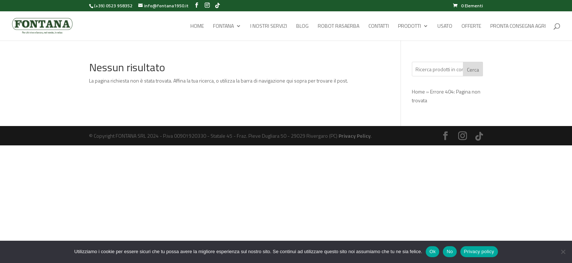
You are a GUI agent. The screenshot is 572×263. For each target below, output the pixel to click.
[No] (563, 251)
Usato (444, 26)
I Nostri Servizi (268, 26)
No (450, 251)
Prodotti (409, 26)
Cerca (473, 69)
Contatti (378, 26)
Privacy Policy (355, 136)
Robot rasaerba (338, 26)
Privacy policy (479, 251)
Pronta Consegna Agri (518, 26)
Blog (302, 26)
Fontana (223, 26)
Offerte (471, 26)
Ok (432, 251)
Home (197, 26)
